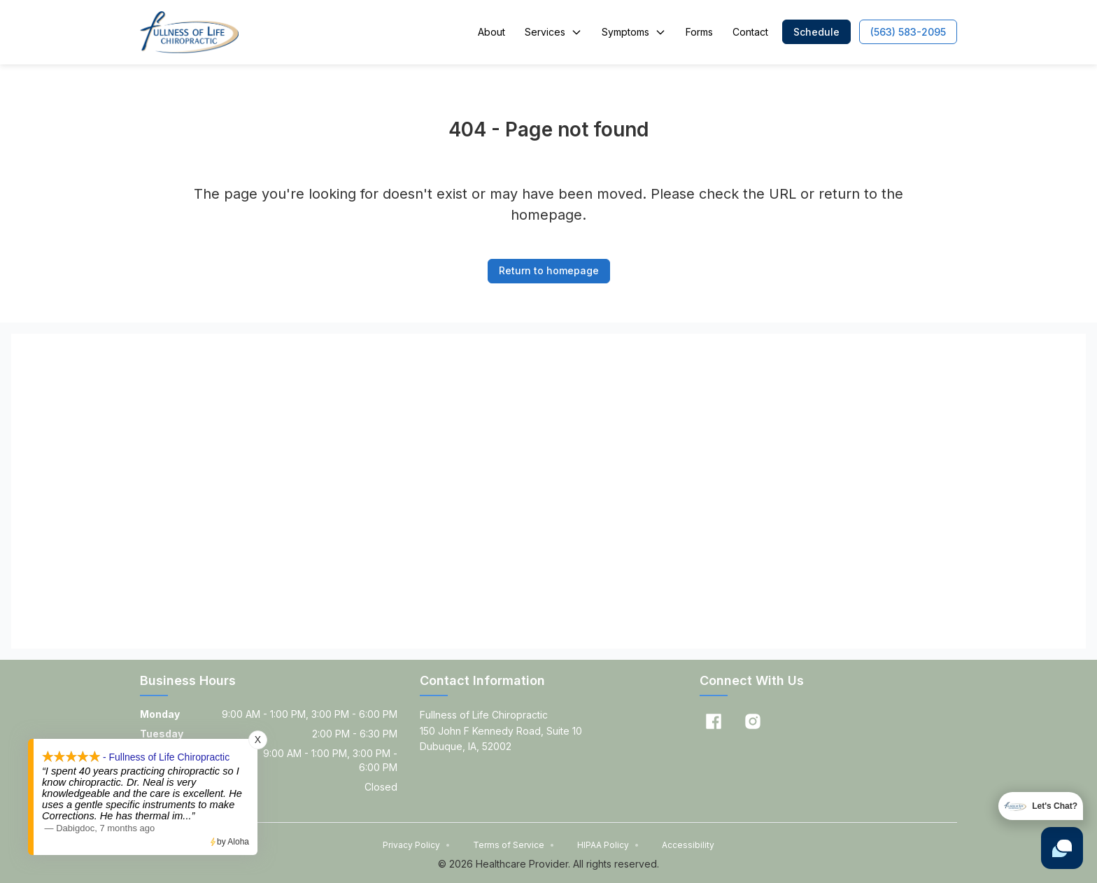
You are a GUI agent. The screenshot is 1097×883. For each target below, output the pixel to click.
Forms (699, 32)
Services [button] (553, 32)
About (491, 32)
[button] (816, 32)
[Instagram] (753, 721)
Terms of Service (514, 845)
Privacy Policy (417, 845)
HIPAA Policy (608, 845)
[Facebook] (714, 721)
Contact (750, 32)
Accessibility (688, 845)
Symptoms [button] (634, 32)
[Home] (189, 32)
